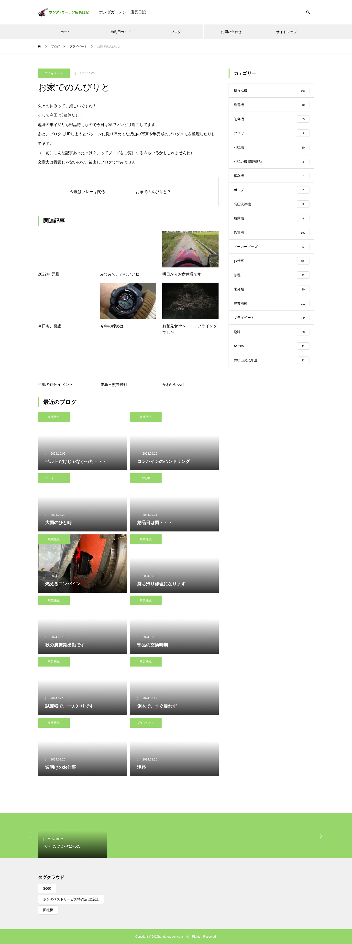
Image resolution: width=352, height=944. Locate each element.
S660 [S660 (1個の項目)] (47, 888)
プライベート (54, 73)
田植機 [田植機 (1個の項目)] (48, 910)
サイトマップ (286, 32)
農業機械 (54, 417)
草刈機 (145, 478)
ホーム (65, 32)
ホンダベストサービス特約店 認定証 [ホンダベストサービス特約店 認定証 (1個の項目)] (71, 899)
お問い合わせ (231, 32)
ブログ (176, 32)
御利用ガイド (120, 32)
